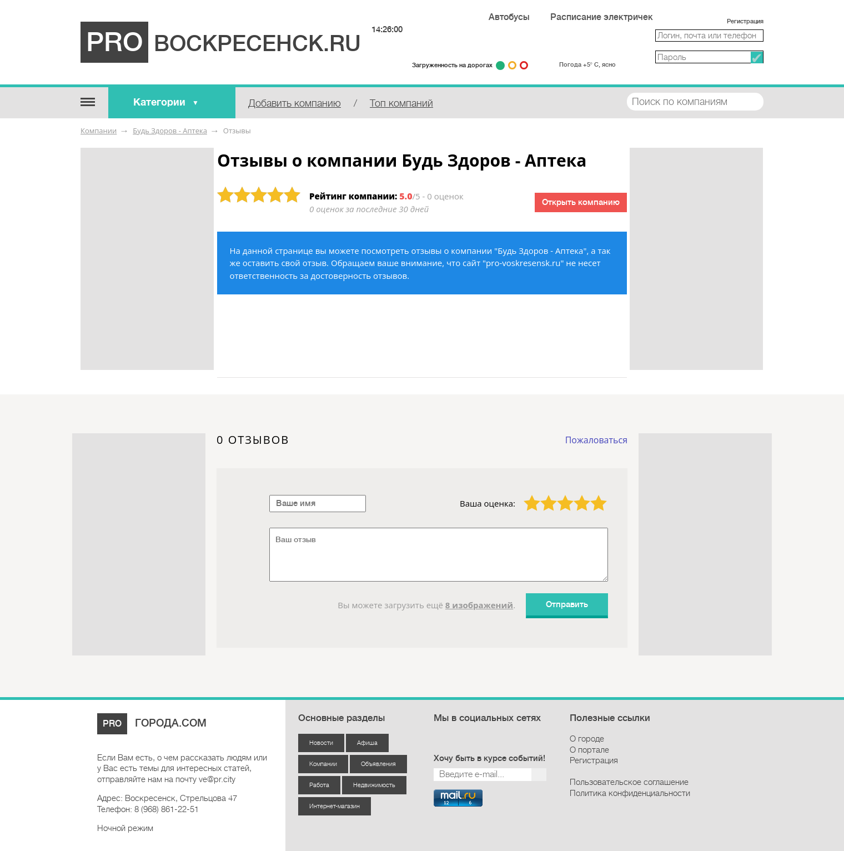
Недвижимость (374, 785)
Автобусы (509, 17)
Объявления (378, 764)
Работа (319, 785)
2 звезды (542, 494)
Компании (99, 131)
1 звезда (525, 494)
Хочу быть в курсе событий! (489, 758)
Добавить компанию (294, 103)
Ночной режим (125, 828)
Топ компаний (401, 103)
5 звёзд (591, 494)
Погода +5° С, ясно (587, 64)
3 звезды (558, 494)
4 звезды (575, 494)
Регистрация (745, 21)
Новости (321, 743)
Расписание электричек (601, 17)
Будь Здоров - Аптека (170, 131)
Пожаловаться (596, 440)
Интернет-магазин (334, 806)
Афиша (367, 743)
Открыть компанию (581, 202)
